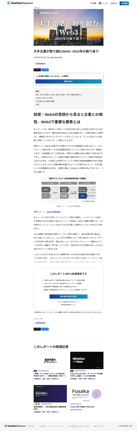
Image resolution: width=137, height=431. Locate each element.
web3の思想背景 (53, 212)
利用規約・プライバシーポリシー (51, 426)
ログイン (77, 302)
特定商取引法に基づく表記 (79, 426)
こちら (73, 305)
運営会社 (31, 426)
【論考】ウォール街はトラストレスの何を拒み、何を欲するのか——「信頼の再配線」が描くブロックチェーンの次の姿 (50, 375)
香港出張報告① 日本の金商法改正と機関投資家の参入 (50, 408)
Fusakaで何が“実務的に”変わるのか (82, 407)
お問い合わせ (98, 426)
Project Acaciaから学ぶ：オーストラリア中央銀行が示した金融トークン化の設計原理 (86, 375)
